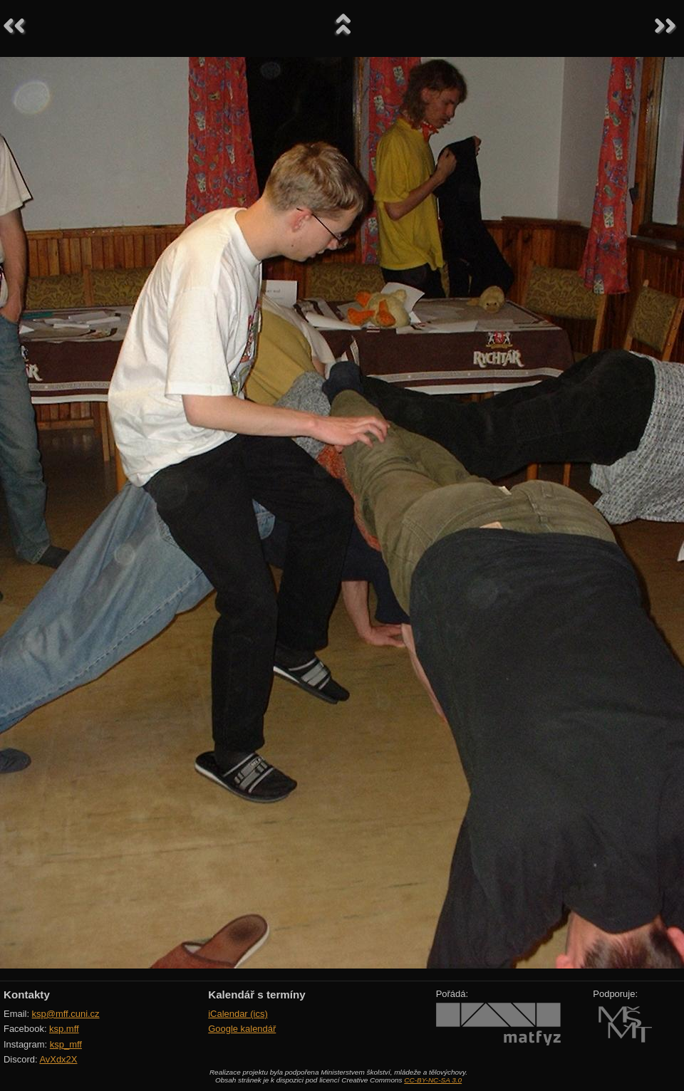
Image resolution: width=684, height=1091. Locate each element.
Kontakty (27, 994)
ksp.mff (64, 1028)
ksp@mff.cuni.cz (66, 1013)
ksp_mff (66, 1044)
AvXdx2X (58, 1059)
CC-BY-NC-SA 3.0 (433, 1080)
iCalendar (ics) (238, 1013)
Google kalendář (242, 1028)
